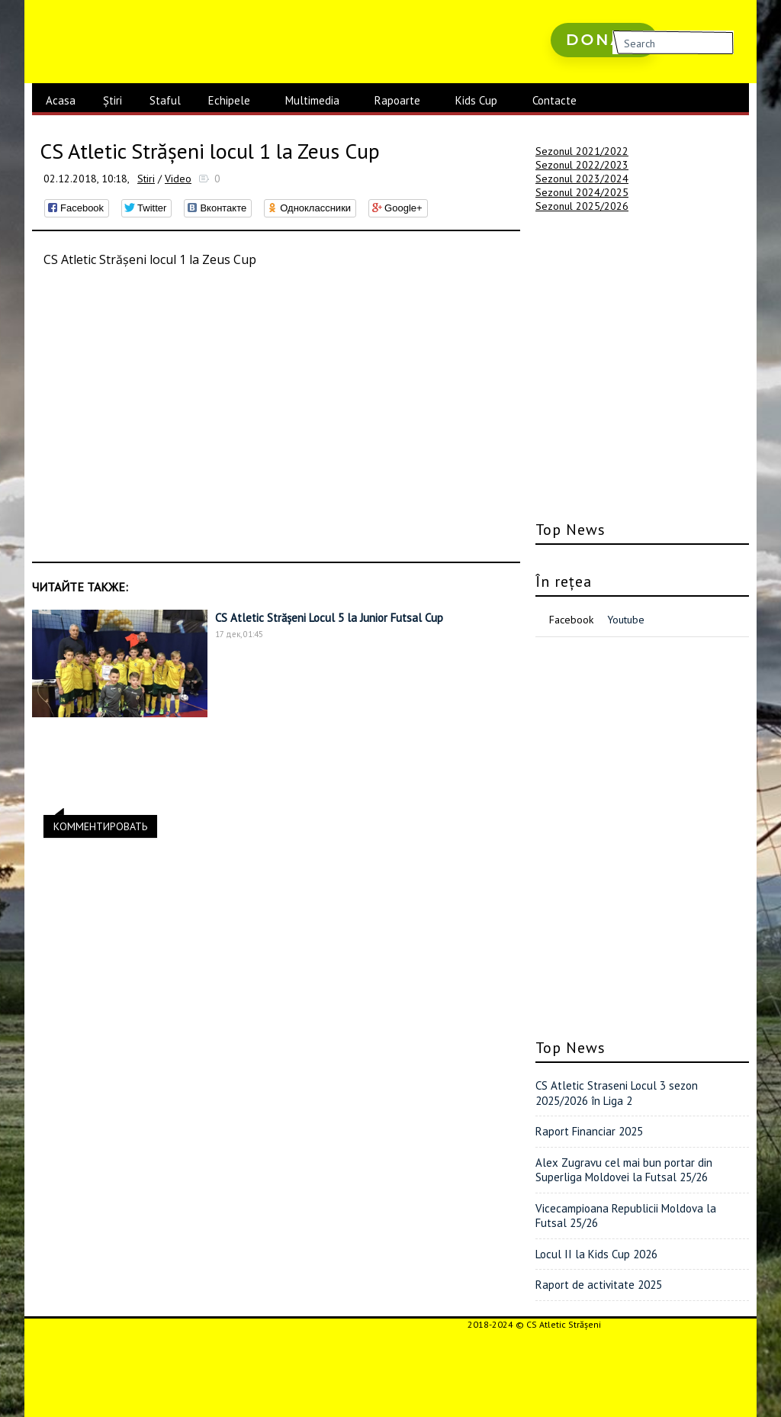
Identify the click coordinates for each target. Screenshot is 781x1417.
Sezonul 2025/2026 (581, 206)
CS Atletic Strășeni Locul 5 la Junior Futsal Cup (329, 617)
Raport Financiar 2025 (589, 1131)
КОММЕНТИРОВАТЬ (100, 824)
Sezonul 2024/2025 (581, 192)
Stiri (146, 178)
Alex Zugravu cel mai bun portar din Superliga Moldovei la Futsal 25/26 (623, 1170)
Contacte (554, 100)
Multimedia (312, 100)
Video (178, 178)
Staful (165, 100)
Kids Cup (476, 100)
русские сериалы (593, 83)
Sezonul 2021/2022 (581, 151)
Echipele (229, 100)
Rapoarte (397, 100)
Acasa (61, 100)
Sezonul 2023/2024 (581, 178)
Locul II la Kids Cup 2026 (596, 1254)
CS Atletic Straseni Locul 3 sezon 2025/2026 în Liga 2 (616, 1093)
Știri (112, 100)
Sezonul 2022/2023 (581, 165)
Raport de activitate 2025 (598, 1284)
